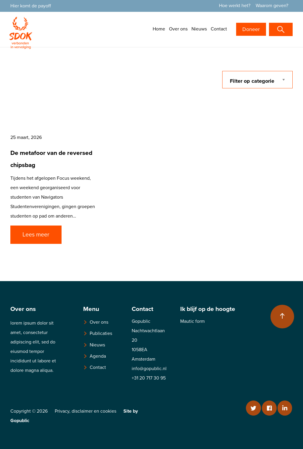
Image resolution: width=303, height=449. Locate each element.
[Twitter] (253, 408)
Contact (219, 29)
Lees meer (35, 234)
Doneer (251, 29)
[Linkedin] (285, 408)
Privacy (62, 411)
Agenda (98, 356)
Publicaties (101, 333)
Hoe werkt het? (234, 6)
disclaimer (82, 411)
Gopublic (19, 421)
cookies (108, 411)
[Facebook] (269, 408)
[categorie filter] (257, 79)
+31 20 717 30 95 (149, 378)
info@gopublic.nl (149, 369)
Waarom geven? (272, 6)
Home (159, 29)
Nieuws (199, 29)
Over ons (178, 29)
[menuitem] (236, 5)
